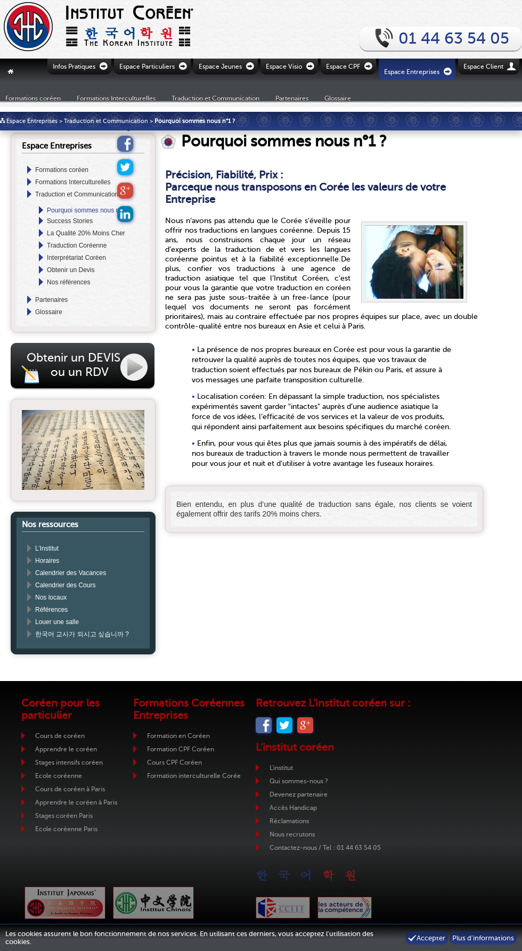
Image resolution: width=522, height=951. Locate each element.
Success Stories (70, 221)
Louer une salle (57, 622)
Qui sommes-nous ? (299, 781)
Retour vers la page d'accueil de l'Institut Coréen (80, 29)
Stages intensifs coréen (69, 762)
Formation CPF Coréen (180, 749)
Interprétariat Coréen (76, 257)
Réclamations (289, 821)
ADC (344, 908)
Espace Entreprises (32, 121)
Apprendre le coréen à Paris (76, 802)
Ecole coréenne (58, 776)
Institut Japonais (65, 903)
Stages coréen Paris (64, 815)
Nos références (68, 282)
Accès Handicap (293, 807)
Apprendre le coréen (66, 749)
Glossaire (337, 98)
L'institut (281, 768)
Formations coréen (33, 98)
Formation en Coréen (178, 736)
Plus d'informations (483, 938)
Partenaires (291, 98)
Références (51, 609)
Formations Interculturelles (116, 98)
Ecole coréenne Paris (66, 829)
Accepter (431, 938)
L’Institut (47, 548)
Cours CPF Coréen (174, 762)
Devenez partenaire (299, 794)
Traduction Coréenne (77, 245)
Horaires (47, 560)
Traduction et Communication (215, 98)
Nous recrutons (292, 834)
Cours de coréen (60, 736)
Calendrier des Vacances (70, 573)
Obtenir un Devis (70, 270)
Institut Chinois (153, 903)
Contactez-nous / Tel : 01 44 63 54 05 (325, 847)
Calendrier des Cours (65, 585)
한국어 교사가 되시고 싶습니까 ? (82, 634)
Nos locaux (51, 597)
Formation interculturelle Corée (194, 776)
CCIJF (283, 908)
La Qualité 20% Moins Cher (86, 233)
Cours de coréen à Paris (70, 789)
